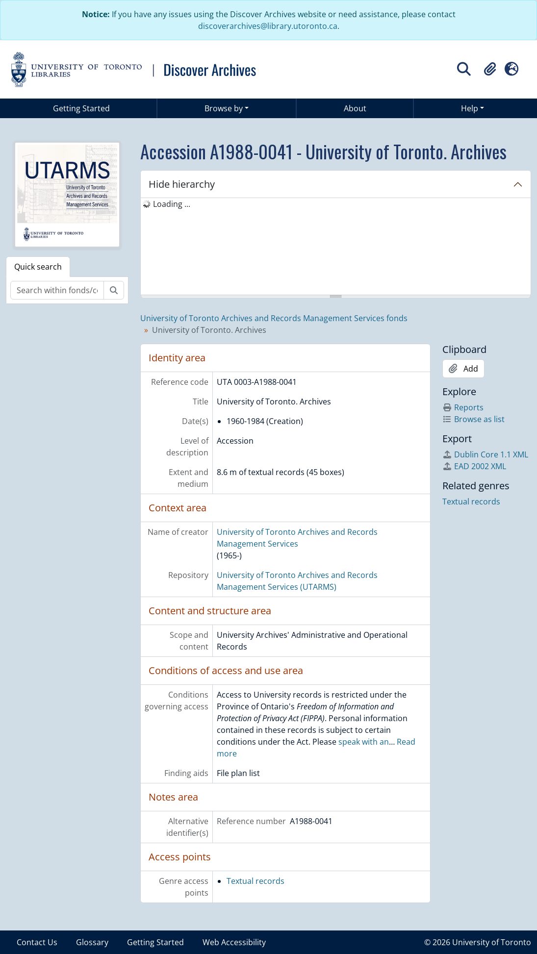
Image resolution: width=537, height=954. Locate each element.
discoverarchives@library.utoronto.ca (267, 26)
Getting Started (81, 108)
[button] (490, 69)
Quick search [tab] (38, 266)
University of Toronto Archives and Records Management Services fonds (274, 318)
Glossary (92, 942)
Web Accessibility (234, 942)
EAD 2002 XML (474, 466)
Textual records (255, 881)
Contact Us (37, 942)
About (355, 108)
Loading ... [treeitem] (171, 204)
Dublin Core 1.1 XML (485, 454)
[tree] (336, 247)
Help (469, 108)
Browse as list (473, 419)
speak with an (363, 741)
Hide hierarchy (182, 184)
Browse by (224, 108)
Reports (463, 407)
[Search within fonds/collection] (57, 290)
